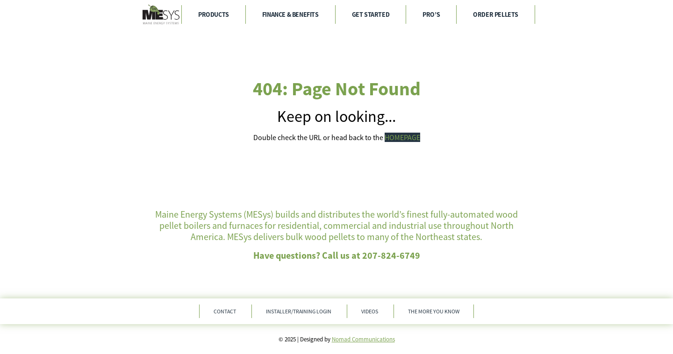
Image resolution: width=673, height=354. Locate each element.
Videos (369, 311)
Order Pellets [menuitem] (495, 14)
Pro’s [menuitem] (431, 14)
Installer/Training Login (298, 311)
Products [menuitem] (213, 14)
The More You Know (433, 311)
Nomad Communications (363, 339)
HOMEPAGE (402, 137)
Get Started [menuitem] (371, 14)
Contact (225, 311)
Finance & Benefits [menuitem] (290, 14)
